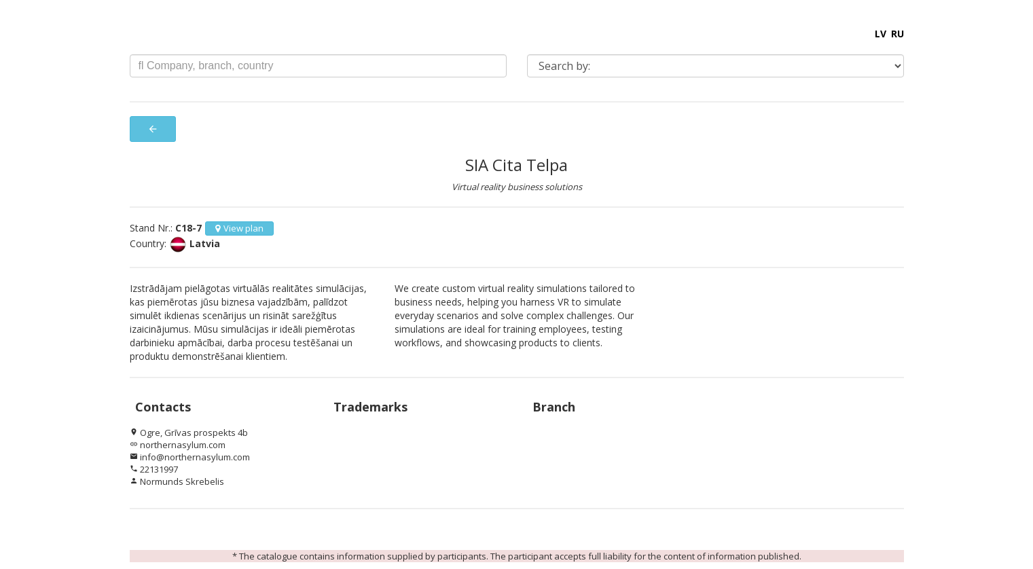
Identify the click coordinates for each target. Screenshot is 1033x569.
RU (897, 33)
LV (880, 33)
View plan (239, 228)
